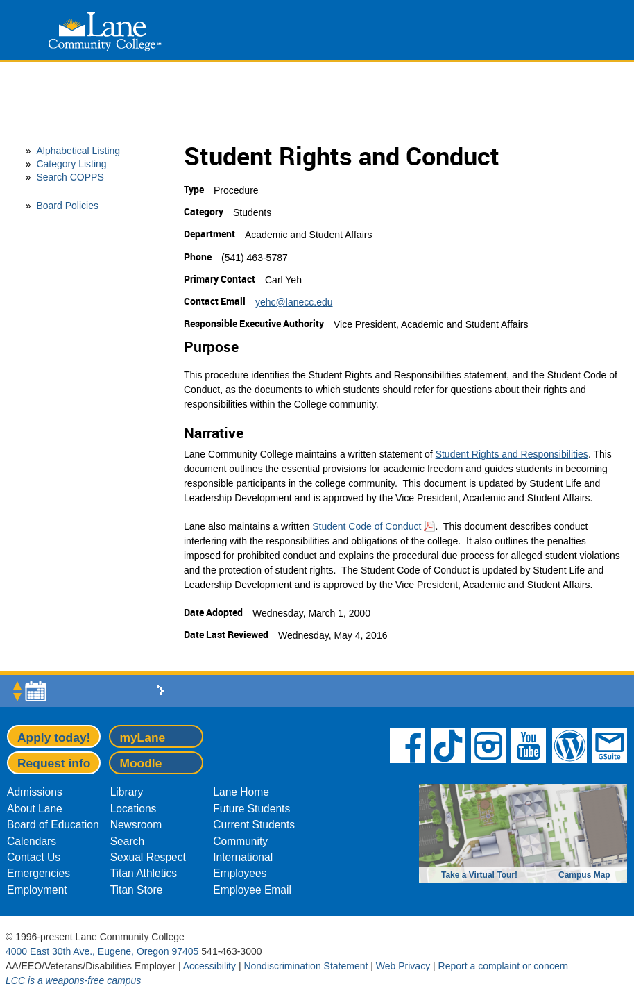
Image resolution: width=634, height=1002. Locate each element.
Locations (133, 809)
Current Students (254, 824)
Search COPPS (69, 177)
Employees (239, 873)
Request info (53, 763)
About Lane (34, 809)
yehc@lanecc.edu (294, 302)
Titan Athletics (144, 873)
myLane (142, 737)
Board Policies (67, 205)
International (243, 857)
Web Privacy (403, 965)
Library (127, 792)
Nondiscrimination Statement (305, 965)
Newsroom (136, 824)
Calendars (31, 841)
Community (240, 841)
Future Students (251, 809)
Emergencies (38, 873)
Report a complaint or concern (503, 965)
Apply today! (53, 737)
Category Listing (71, 163)
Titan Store (136, 890)
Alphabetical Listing (78, 150)
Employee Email (252, 890)
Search (127, 841)
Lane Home (241, 792)
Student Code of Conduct (366, 526)
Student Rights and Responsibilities (512, 454)
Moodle (140, 763)
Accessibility (209, 965)
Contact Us (33, 857)
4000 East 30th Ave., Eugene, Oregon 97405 (102, 951)
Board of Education (53, 824)
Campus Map (584, 875)
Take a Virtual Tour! (479, 875)
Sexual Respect (148, 857)
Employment (37, 890)
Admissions (34, 792)
